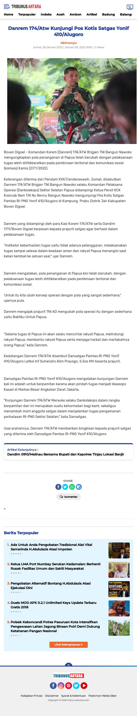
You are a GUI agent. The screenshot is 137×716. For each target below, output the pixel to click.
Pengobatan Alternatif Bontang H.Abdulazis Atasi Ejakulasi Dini (51, 585)
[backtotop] (68, 666)
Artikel (92, 14)
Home (8, 14)
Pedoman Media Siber (102, 695)
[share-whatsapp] (72, 487)
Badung (108, 14)
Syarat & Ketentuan (73, 695)
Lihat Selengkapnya (68, 644)
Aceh (60, 14)
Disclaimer (52, 695)
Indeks (46, 14)
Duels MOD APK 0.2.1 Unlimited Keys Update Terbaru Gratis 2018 (53, 605)
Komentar (68, 496)
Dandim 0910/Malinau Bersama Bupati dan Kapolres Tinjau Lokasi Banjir (65, 454)
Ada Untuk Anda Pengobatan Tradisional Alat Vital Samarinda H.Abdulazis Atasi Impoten (51, 547)
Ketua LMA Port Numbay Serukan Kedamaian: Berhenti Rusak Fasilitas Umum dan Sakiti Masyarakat (55, 566)
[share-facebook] (58, 487)
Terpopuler (27, 14)
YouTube (87, 687)
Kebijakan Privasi (31, 695)
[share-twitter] (65, 487)
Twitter (78, 687)
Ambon (75, 14)
